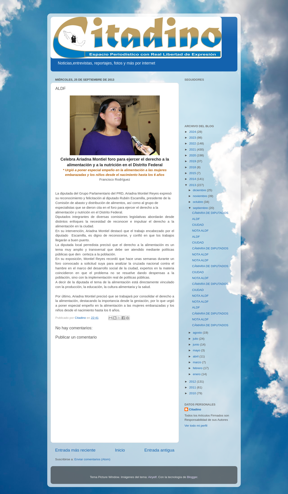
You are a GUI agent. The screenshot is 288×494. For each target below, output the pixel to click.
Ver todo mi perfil (195, 425)
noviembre (200, 196)
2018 (193, 167)
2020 (193, 155)
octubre (198, 202)
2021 (193, 149)
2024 (193, 131)
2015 (193, 173)
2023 (193, 137)
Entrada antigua (159, 450)
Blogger (192, 477)
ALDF (196, 219)
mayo (197, 350)
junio (196, 344)
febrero (198, 368)
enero (197, 374)
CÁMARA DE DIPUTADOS (210, 213)
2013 (193, 185)
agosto (198, 332)
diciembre (200, 190)
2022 (193, 143)
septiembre (201, 208)
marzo (197, 362)
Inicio (120, 450)
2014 (193, 179)
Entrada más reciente (75, 450)
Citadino (195, 409)
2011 (193, 387)
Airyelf (152, 477)
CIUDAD (198, 224)
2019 (193, 161)
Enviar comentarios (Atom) (92, 459)
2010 (193, 393)
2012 (193, 381)
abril (196, 356)
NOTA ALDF (200, 230)
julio (196, 338)
